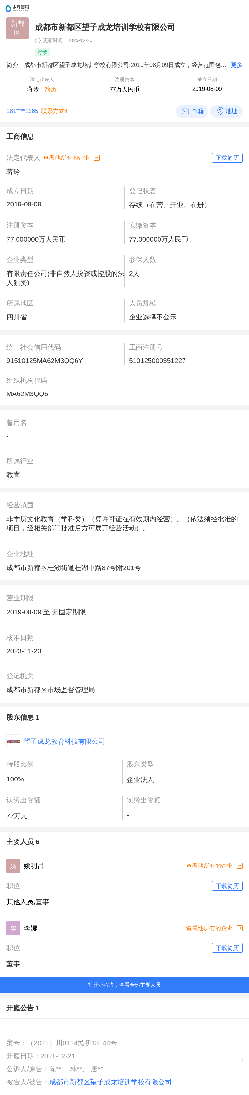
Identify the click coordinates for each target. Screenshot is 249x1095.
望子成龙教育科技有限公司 (64, 741)
